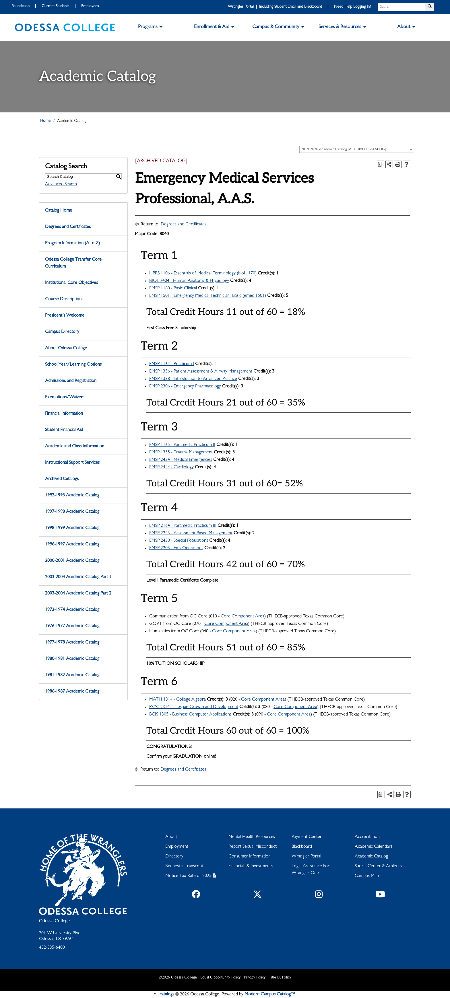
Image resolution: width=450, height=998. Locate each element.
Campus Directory (62, 332)
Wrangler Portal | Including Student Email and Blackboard (275, 7)
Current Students (55, 6)
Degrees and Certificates (68, 227)
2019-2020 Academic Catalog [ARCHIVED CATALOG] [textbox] (343, 149)
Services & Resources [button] (340, 27)
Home (45, 121)
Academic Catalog (371, 856)
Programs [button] (148, 27)
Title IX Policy (280, 978)
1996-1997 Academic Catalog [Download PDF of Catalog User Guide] (72, 544)
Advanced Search (61, 184)
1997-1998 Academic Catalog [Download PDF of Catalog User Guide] (72, 512)
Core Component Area (242, 616)
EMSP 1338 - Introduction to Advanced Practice (193, 379)
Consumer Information (249, 856)
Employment (176, 847)
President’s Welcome (64, 315)
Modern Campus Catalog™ (270, 994)
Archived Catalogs (62, 479)
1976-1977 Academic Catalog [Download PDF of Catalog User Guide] (72, 626)
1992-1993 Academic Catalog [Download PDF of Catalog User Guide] (72, 495)
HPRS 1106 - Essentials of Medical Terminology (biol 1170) (203, 273)
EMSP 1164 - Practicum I (171, 364)
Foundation (20, 6)
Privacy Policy (254, 978)
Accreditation (367, 837)
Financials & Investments (250, 866)
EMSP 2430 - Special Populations (178, 541)
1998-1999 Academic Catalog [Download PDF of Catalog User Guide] (72, 528)
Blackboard (302, 847)
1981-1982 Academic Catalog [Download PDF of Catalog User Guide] (72, 675)
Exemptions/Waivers (64, 397)
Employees (90, 6)
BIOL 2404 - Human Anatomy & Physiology (189, 281)
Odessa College (54, 921)
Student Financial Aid (64, 430)
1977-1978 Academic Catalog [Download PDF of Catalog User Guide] (72, 642)
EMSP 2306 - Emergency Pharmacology (185, 386)
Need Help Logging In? (352, 7)
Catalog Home (58, 210)
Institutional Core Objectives (71, 283)
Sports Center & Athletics (378, 866)
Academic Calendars (373, 847)
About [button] (403, 27)
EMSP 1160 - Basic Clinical (173, 288)
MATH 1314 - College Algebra (177, 699)
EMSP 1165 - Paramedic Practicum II (182, 445)
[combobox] (356, 149)
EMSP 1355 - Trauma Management (181, 452)
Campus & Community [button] (275, 27)
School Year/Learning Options (73, 364)
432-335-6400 (52, 948)
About (171, 837)
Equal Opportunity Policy (220, 978)
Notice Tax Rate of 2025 (188, 876)
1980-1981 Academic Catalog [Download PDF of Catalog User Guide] (72, 659)
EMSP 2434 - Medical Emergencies (180, 460)
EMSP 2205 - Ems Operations (176, 548)
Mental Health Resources (251, 837)
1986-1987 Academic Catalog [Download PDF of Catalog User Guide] (72, 691)
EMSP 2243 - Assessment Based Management (190, 533)
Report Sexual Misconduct (252, 847)
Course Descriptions (64, 299)
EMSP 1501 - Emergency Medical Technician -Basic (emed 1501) (207, 296)
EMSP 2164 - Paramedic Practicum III (182, 526)
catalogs (167, 994)
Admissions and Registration (70, 381)
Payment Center (307, 837)
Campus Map (367, 876)
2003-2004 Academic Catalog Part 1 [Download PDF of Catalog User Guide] (78, 577)
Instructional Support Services (72, 463)
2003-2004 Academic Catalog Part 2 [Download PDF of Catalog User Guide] (78, 593)
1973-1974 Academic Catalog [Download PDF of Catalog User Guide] (72, 610)
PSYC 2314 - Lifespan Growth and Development (193, 707)
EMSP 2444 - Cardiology (171, 467)
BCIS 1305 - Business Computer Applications (190, 714)
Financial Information (64, 414)
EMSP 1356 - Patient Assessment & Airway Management (200, 371)
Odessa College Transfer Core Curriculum (73, 263)
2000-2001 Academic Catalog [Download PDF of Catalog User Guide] (72, 561)
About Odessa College (66, 348)
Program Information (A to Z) (72, 243)
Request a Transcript (184, 866)
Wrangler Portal (306, 856)
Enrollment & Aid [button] (211, 27)
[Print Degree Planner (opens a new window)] (380, 164)
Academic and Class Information (74, 446)
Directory (174, 856)
